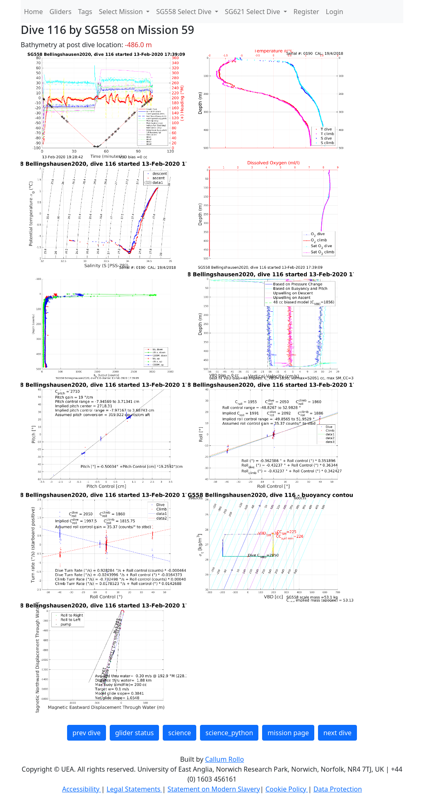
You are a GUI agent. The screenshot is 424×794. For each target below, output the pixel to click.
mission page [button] (288, 732)
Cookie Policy (286, 789)
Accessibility (81, 789)
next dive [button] (337, 732)
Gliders (61, 11)
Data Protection (337, 789)
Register (306, 11)
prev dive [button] (86, 732)
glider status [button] (134, 732)
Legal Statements (134, 789)
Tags (85, 11)
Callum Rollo (224, 759)
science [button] (179, 732)
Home (33, 11)
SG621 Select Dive (253, 11)
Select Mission (122, 11)
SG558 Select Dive (184, 11)
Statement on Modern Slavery (214, 789)
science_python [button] (229, 732)
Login (334, 11)
